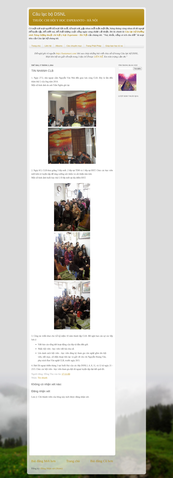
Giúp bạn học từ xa (114, 46)
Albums (59, 46)
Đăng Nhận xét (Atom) (52, 468)
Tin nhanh (42, 377)
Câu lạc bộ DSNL (49, 14)
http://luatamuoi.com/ (66, 53)
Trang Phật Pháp (93, 46)
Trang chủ (35, 46)
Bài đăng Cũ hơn (101, 461)
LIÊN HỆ (98, 56)
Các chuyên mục (74, 46)
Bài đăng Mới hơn (43, 461)
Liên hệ (48, 46)
